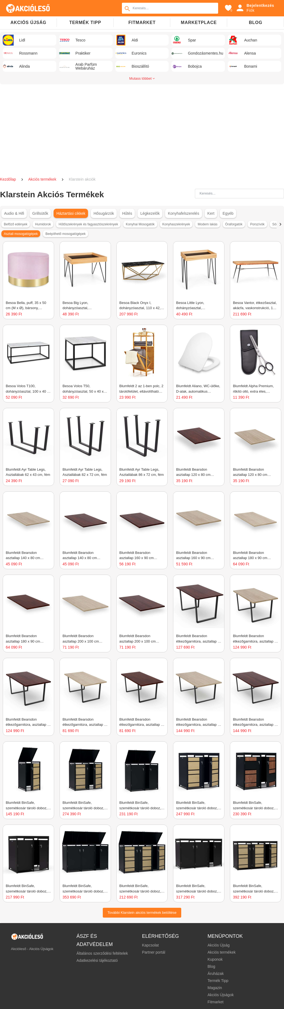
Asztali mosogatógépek (21, 234)
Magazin (214, 988)
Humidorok (43, 224)
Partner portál (153, 952)
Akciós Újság (218, 945)
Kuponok (214, 959)
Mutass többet (142, 78)
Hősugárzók (103, 213)
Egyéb (227, 213)
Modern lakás (207, 224)
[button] (280, 224)
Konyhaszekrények (176, 224)
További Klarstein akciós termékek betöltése (142, 913)
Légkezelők (150, 213)
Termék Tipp (217, 980)
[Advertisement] (142, 128)
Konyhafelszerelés (183, 213)
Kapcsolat (150, 945)
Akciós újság (28, 22)
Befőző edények (15, 224)
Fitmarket (142, 22)
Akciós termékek (42, 179)
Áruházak (215, 973)
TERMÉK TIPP (85, 22)
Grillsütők (40, 213)
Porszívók (257, 224)
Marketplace (199, 22)
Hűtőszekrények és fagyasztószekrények (88, 224)
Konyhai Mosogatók (140, 224)
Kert (211, 213)
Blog (255, 22)
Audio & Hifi (14, 213)
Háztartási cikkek (70, 213)
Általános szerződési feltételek (102, 953)
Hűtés (127, 213)
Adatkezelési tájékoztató (97, 960)
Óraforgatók (233, 224)
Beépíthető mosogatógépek (65, 234)
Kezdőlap (8, 179)
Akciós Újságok (220, 995)
